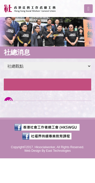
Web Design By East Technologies (47, 150)
